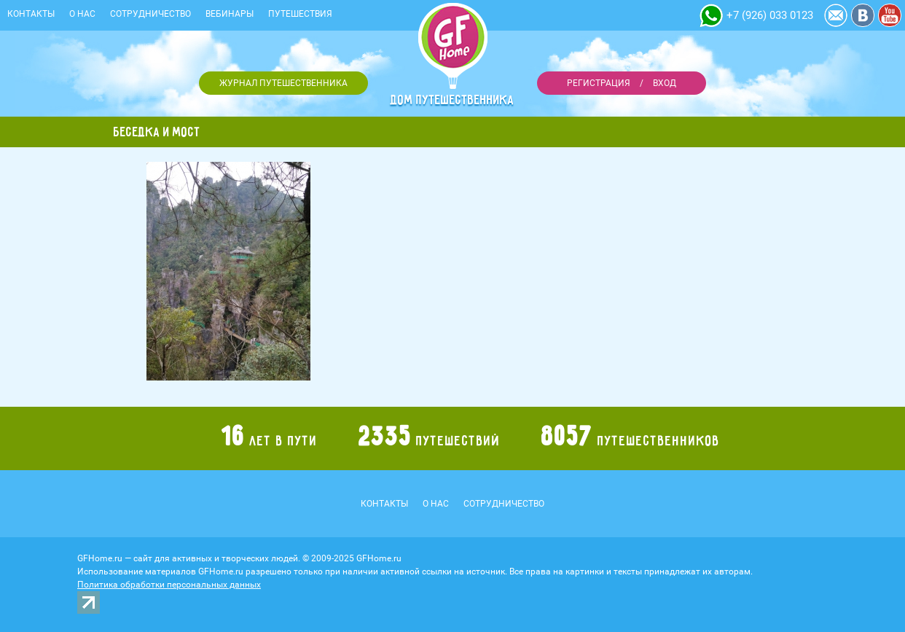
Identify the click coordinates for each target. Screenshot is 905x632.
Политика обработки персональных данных (169, 585)
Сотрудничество (150, 14)
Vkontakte (862, 15)
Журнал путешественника (283, 83)
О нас (82, 14)
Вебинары (229, 14)
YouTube (889, 15)
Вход (664, 83)
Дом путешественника (452, 100)
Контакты (31, 14)
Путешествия (300, 14)
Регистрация (598, 83)
